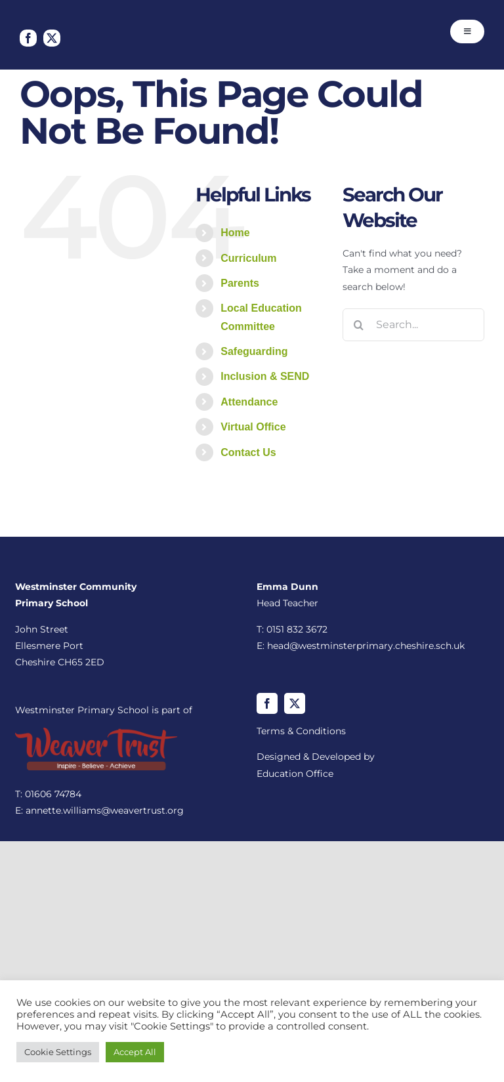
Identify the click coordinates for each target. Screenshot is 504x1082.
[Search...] (413, 324)
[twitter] (51, 38)
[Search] (359, 324)
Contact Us (248, 452)
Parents (239, 283)
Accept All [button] (135, 1052)
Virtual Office (252, 426)
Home (234, 232)
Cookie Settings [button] (57, 1052)
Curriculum (248, 258)
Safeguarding (253, 351)
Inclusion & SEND (264, 376)
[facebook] (28, 38)
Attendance (249, 401)
